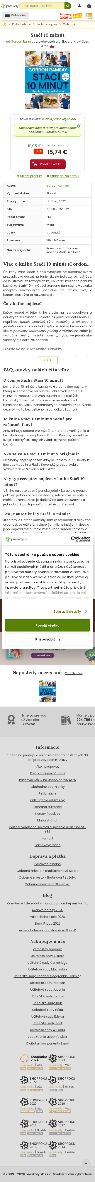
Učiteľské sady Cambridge (47, 962)
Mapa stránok (47, 820)
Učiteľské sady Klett (48, 1003)
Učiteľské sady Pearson (47, 983)
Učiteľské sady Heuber (47, 996)
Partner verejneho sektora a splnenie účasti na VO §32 (47, 829)
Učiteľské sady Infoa (47, 1010)
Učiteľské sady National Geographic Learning (47, 976)
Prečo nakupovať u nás (47, 773)
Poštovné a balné (47, 864)
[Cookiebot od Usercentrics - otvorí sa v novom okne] (71, 539)
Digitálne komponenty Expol (47, 1043)
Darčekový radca (48, 845)
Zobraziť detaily (67, 611)
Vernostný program (47, 949)
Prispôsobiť (47, 639)
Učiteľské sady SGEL (48, 1023)
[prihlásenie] (80, 5)
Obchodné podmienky (48, 787)
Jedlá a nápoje (47, 24)
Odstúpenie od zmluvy (47, 800)
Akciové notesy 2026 (47, 910)
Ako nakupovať (47, 766)
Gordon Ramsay (23, 41)
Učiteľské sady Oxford (47, 956)
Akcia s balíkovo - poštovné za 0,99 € (47, 930)
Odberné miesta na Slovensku (47, 884)
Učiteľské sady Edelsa (47, 1016)
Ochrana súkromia (47, 807)
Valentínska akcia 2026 (47, 917)
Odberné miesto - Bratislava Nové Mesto (47, 871)
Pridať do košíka (50, 164)
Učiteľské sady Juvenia (47, 989)
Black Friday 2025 (47, 923)
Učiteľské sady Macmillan (47, 969)
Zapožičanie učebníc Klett (47, 1037)
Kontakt (47, 838)
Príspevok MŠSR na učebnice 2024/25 (47, 780)
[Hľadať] (67, 5)
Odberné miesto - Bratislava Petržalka (47, 877)
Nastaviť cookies (47, 813)
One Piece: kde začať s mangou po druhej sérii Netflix (47, 903)
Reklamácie (47, 793)
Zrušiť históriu (74, 673)
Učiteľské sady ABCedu (47, 1030)
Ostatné (69, 24)
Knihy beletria (21, 24)
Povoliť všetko (47, 625)
